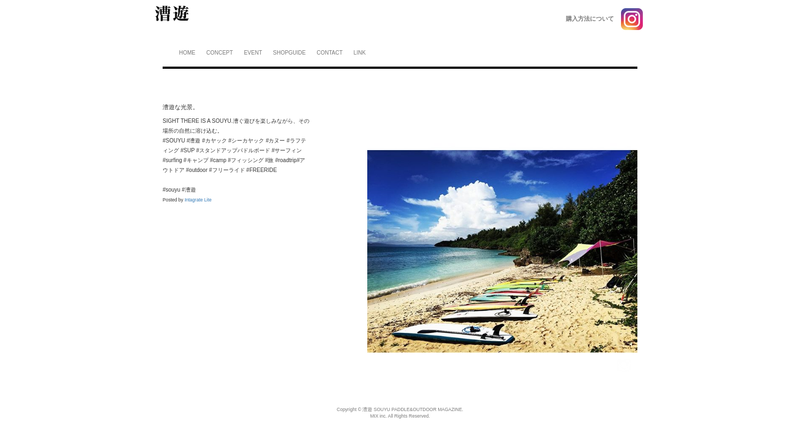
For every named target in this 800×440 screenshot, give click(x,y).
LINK (360, 53)
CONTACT (330, 53)
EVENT (253, 53)
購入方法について (590, 18)
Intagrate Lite (198, 200)
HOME (187, 53)
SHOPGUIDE (289, 53)
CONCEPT (219, 53)
